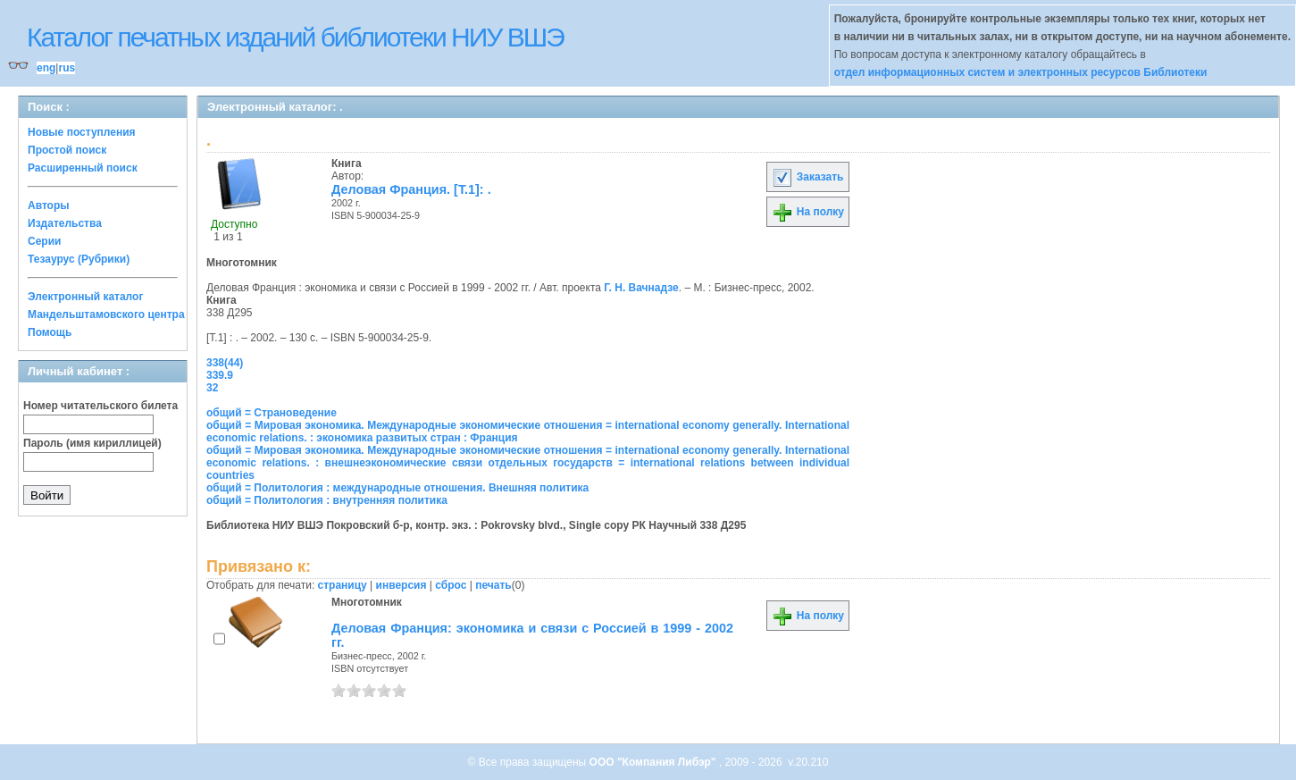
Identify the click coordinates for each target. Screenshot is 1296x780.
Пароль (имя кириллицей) (92, 443)
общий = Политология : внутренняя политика (326, 500)
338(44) (224, 362)
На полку (808, 211)
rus (66, 68)
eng (46, 68)
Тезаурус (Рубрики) (79, 259)
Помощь (49, 332)
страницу (342, 585)
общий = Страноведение (271, 413)
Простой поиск (67, 150)
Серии (44, 241)
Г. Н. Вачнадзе (641, 287)
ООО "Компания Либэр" (654, 762)
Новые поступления (82, 132)
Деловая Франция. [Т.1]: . (411, 189)
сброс (450, 585)
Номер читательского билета (100, 405)
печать (493, 585)
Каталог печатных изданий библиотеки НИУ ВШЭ (295, 37)
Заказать (807, 177)
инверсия (401, 585)
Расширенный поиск (83, 168)
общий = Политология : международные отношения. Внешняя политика (397, 488)
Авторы (49, 205)
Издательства (65, 223)
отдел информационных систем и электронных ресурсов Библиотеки (1021, 72)
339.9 (219, 375)
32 (212, 388)
